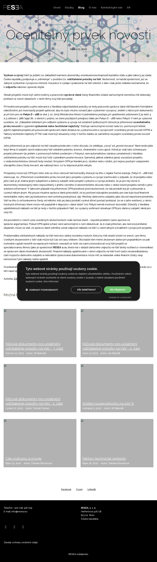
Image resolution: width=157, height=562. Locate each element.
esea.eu (22, 511)
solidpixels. (83, 554)
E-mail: (7, 511)
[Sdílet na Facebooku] (66, 489)
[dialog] (78, 281)
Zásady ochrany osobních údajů (21, 542)
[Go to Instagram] (14, 527)
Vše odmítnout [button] (86, 289)
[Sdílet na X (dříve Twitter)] (79, 489)
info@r (14, 511)
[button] (42, 289)
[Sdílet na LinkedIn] (92, 489)
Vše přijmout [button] (118, 289)
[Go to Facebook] (6, 527)
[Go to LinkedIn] (23, 527)
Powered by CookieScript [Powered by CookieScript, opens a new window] (120, 297)
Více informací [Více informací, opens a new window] (51, 281)
